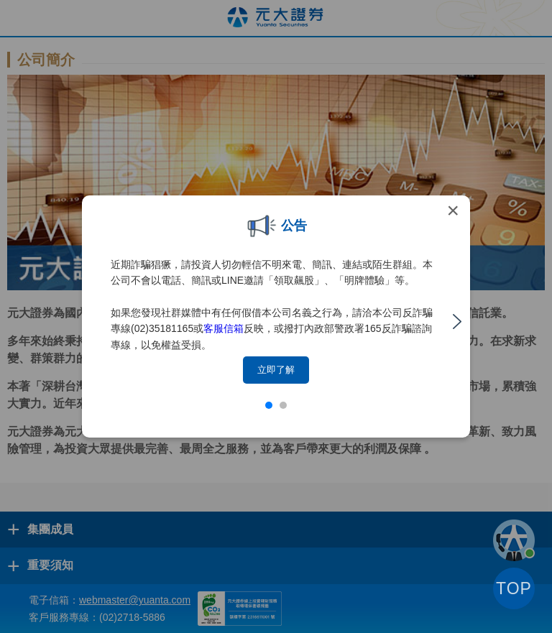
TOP (514, 588)
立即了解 (276, 369)
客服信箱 (223, 328)
